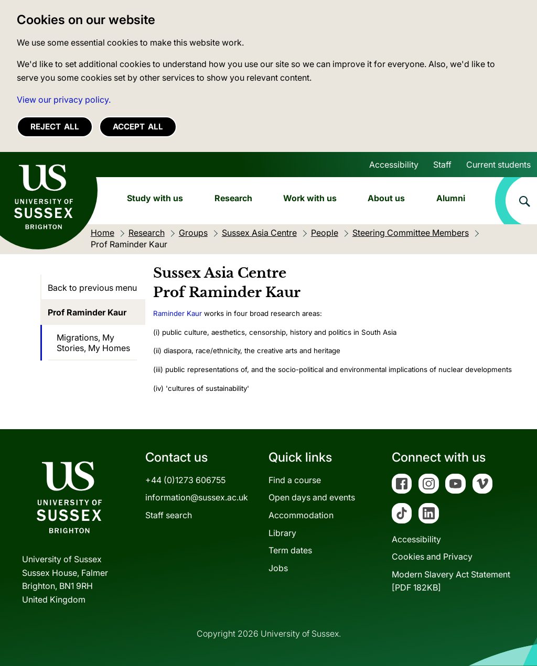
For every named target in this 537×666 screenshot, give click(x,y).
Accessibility (393, 164)
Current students (498, 164)
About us (386, 198)
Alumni (450, 198)
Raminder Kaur (177, 313)
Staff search (168, 515)
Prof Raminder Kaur (87, 312)
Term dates (290, 550)
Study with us (155, 198)
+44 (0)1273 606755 (185, 480)
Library (282, 533)
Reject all (54, 127)
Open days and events (311, 497)
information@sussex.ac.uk (196, 497)
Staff (442, 164)
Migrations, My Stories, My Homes (93, 342)
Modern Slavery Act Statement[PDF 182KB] (451, 581)
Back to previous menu (92, 287)
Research (233, 198)
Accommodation (301, 515)
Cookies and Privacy (432, 556)
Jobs (278, 568)
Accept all (138, 127)
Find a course (294, 480)
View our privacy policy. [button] (64, 99)
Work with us (310, 198)
